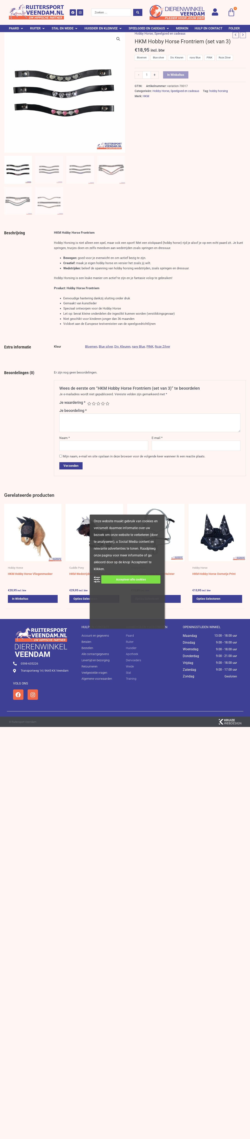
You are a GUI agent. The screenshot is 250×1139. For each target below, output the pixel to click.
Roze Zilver (162, 346)
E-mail (157, 438)
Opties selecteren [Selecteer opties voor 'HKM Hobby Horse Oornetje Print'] (208, 599)
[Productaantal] (147, 75)
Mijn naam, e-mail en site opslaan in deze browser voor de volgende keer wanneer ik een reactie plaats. (134, 456)
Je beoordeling (73, 410)
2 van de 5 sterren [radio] (94, 403)
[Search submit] (137, 12)
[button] (16, 28)
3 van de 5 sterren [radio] (98, 403)
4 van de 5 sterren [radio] (103, 403)
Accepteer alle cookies (131, 579)
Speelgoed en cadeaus (169, 33)
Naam (64, 438)
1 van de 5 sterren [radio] (89, 403)
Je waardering (72, 402)
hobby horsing (218, 91)
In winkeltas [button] (20, 599)
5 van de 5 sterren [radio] (107, 403)
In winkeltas (175, 75)
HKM (146, 96)
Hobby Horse (144, 33)
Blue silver (106, 346)
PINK (149, 346)
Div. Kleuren (122, 346)
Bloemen (91, 346)
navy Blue (138, 346)
